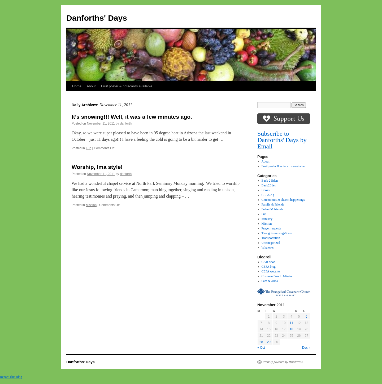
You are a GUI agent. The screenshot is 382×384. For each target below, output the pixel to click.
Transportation (271, 238)
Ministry (267, 219)
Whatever (268, 247)
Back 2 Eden (270, 180)
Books (266, 190)
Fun (88, 148)
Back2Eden (269, 185)
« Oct (261, 347)
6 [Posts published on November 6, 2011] (306, 316)
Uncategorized (271, 243)
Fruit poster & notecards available (127, 86)
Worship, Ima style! (97, 167)
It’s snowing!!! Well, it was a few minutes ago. (132, 117)
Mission (91, 205)
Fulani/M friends (272, 209)
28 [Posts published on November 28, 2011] (261, 342)
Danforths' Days (96, 18)
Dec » (306, 347)
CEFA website (271, 271)
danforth (126, 123)
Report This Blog (11, 377)
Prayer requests (271, 228)
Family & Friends (273, 204)
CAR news (268, 262)
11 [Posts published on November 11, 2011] (291, 323)
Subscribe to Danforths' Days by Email (282, 140)
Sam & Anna (270, 281)
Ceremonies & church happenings (283, 200)
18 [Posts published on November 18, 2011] (291, 329)
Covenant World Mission (277, 276)
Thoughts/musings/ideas (277, 233)
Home (76, 86)
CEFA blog (269, 266)
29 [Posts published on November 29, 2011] (268, 342)
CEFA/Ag (268, 195)
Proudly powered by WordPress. (283, 362)
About (91, 86)
